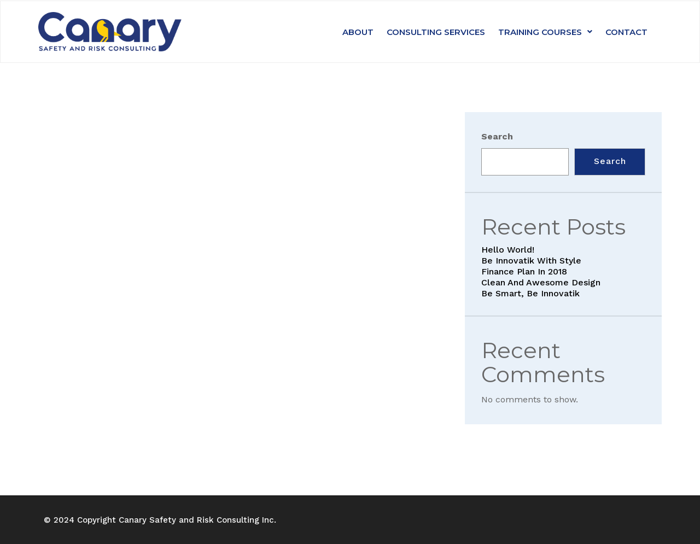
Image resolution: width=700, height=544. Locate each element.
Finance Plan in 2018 (524, 271)
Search (497, 136)
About (358, 32)
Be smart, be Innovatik (530, 293)
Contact (626, 32)
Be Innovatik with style (531, 260)
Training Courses (545, 32)
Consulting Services (436, 32)
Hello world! (507, 249)
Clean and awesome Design (540, 282)
